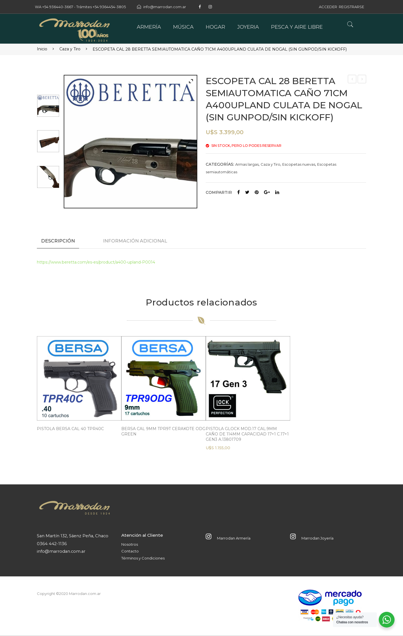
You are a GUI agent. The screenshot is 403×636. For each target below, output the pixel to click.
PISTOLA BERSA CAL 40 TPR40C (70, 429)
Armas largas (247, 164)
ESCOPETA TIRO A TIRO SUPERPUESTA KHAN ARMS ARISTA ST (362, 79)
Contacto (130, 552)
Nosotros (129, 545)
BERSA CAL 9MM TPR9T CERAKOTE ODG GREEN (163, 432)
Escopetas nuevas (298, 164)
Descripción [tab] (58, 241)
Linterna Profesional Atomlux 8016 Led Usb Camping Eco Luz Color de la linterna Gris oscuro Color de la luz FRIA (352, 79)
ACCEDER (328, 7)
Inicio (42, 48)
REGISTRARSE (351, 7)
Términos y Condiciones (143, 559)
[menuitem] (149, 27)
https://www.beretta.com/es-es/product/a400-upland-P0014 (96, 263)
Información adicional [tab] (135, 241)
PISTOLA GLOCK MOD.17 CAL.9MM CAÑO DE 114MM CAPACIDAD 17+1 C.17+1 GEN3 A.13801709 (247, 435)
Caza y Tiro (69, 48)
